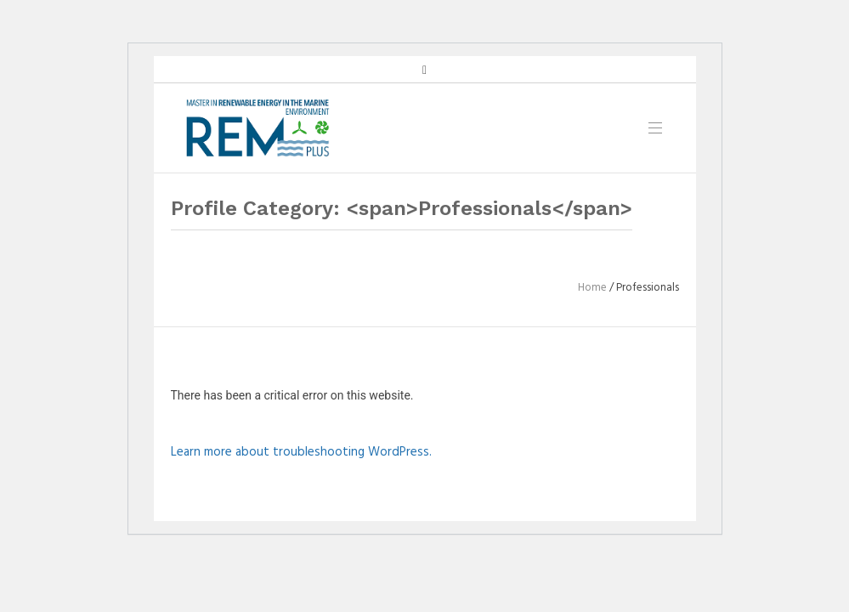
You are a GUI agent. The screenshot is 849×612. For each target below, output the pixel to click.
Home (592, 288)
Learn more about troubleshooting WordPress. (301, 452)
